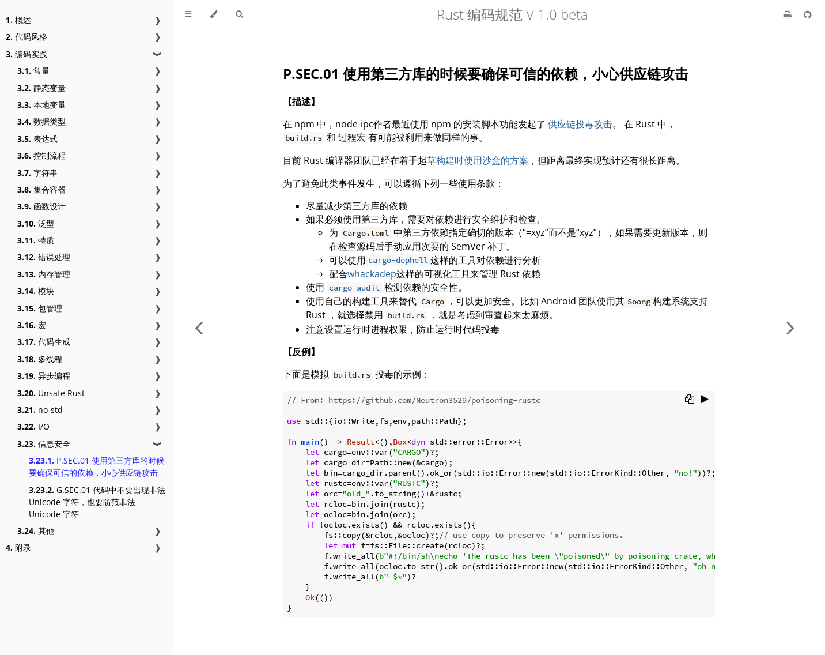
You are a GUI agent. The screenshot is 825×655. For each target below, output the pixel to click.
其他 (35, 530)
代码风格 (26, 36)
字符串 (37, 172)
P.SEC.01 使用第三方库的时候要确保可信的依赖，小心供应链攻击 (96, 466)
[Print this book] (789, 14)
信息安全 (43, 443)
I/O (33, 426)
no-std (40, 409)
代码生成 (43, 341)
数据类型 (41, 121)
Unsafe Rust (51, 392)
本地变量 (41, 104)
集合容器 (41, 189)
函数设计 (41, 206)
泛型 (35, 223)
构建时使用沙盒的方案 (482, 160)
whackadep (371, 274)
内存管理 (43, 274)
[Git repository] (807, 14)
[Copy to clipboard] (690, 400)
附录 (18, 547)
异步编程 (43, 375)
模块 (35, 290)
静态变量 (41, 87)
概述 (18, 19)
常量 (33, 70)
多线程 (39, 358)
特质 (35, 240)
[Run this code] (705, 400)
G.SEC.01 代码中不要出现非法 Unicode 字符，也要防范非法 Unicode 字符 (97, 502)
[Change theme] (213, 14)
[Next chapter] (790, 327)
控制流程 (41, 155)
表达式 (37, 138)
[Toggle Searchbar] (239, 14)
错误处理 (43, 256)
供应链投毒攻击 (580, 124)
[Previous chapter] (199, 327)
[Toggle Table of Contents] (188, 14)
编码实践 (26, 53)
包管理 (39, 308)
